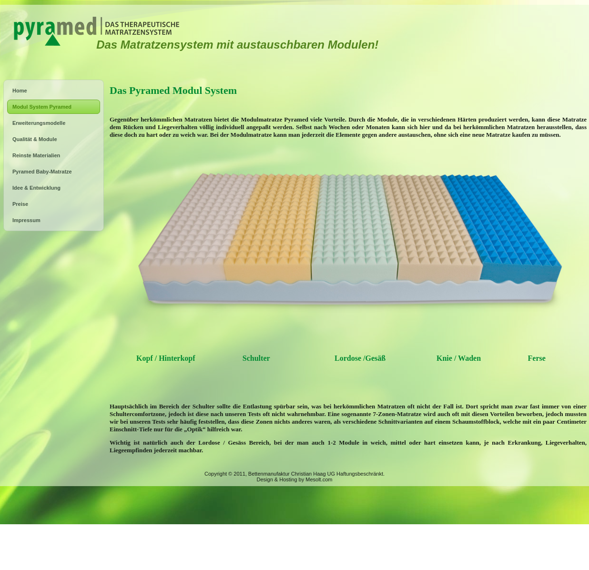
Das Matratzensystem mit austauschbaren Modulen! (237, 44)
